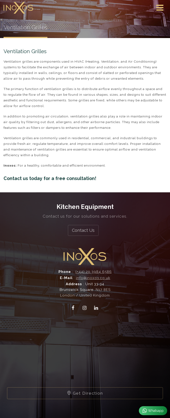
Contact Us (83, 230)
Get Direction (85, 393)
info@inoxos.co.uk (93, 278)
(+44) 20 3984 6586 (93, 272)
